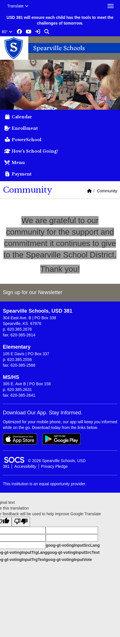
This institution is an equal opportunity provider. (44, 484)
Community (107, 191)
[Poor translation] (21, 522)
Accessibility (25, 466)
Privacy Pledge (54, 466)
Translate (17, 6)
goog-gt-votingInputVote (68, 559)
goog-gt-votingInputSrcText (73, 552)
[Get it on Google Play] (61, 439)
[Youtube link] (28, 31)
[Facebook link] (19, 31)
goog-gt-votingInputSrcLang (73, 545)
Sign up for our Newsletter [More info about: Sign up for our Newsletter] (32, 292)
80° (7, 31)
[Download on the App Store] (20, 439)
